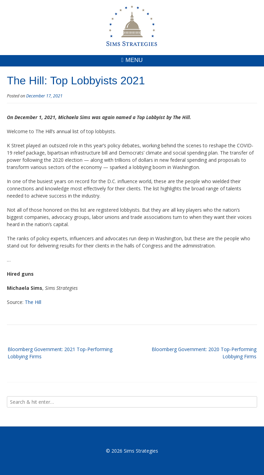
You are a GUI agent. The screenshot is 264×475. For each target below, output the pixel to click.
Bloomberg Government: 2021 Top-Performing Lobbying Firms (60, 353)
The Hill (33, 302)
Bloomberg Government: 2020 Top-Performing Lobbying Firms (204, 353)
